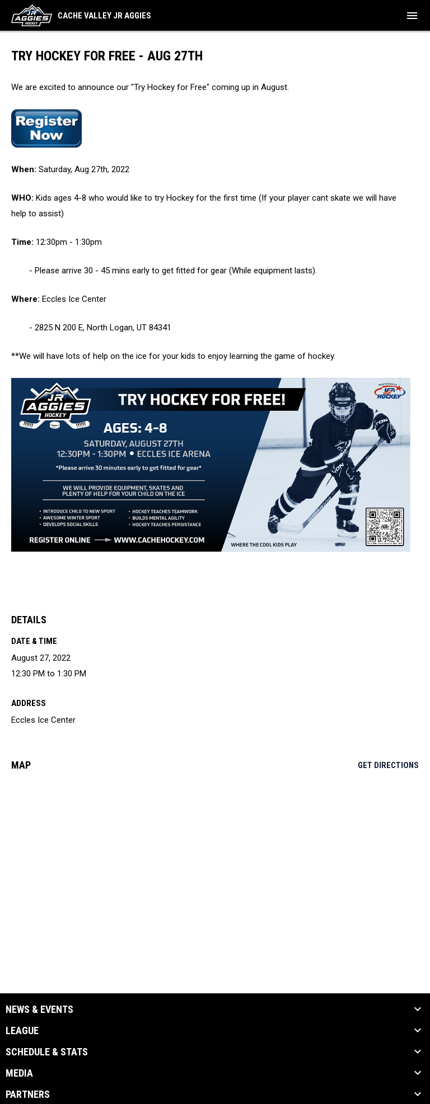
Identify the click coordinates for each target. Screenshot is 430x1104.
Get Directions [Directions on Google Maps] (388, 765)
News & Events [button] (39, 1010)
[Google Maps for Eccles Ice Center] (215, 865)
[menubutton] (412, 15)
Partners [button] (28, 1094)
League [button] (22, 1031)
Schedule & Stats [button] (47, 1052)
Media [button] (19, 1073)
